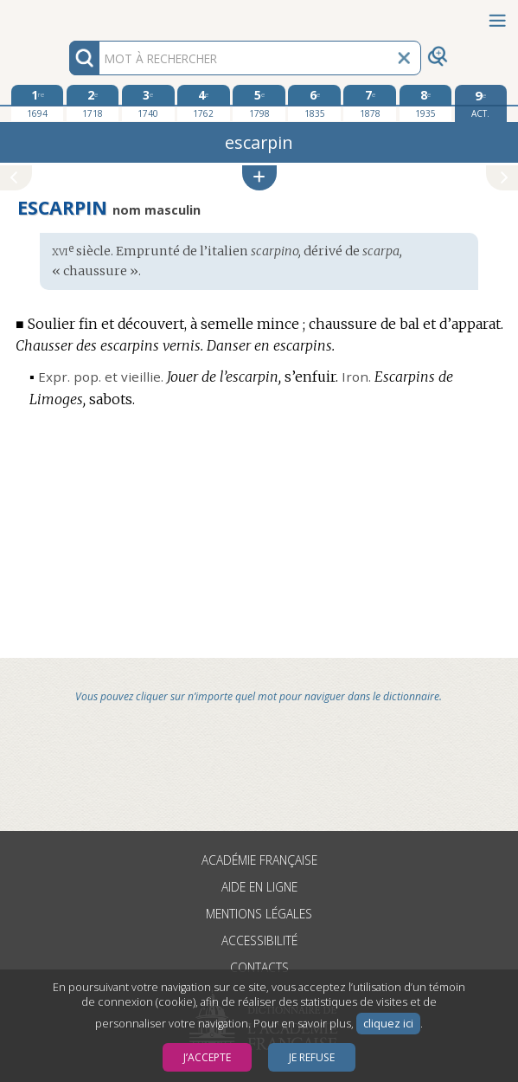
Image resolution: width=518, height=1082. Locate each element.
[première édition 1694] (37, 103)
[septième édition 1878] (369, 103)
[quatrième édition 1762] (203, 103)
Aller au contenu (67, 15)
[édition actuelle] (481, 103)
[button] (259, 177)
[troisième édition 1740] (148, 103)
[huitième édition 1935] (425, 103)
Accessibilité (259, 940)
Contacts (259, 967)
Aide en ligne (259, 887)
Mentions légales (259, 913)
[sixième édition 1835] (314, 103)
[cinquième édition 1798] (259, 103)
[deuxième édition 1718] (92, 103)
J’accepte (207, 1057)
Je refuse (312, 1057)
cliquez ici (388, 1023)
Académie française (259, 860)
